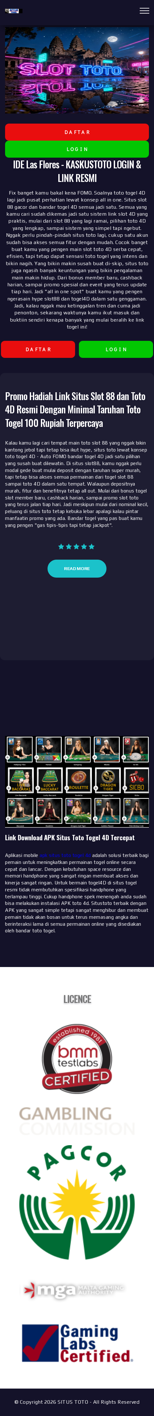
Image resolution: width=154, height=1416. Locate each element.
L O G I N (77, 149)
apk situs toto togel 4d (65, 855)
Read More (77, 568)
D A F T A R (77, 132)
